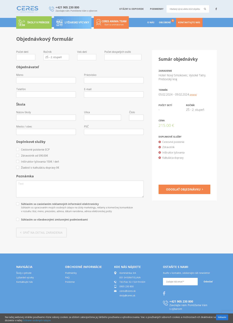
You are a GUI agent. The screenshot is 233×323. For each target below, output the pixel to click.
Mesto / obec (24, 126)
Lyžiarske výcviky (72, 22)
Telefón (21, 89)
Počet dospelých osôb (117, 52)
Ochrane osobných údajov (37, 320)
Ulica (87, 112)
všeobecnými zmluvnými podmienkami (62, 219)
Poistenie (70, 281)
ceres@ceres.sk (127, 290)
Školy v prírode (24, 272)
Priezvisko (90, 75)
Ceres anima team (111, 23)
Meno (19, 75)
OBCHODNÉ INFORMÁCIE (83, 267)
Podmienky (71, 272)
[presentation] (184, 171)
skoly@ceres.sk (127, 295)
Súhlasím (222, 317)
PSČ (86, 126)
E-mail (87, 89)
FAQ (67, 277)
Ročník (47, 52)
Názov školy (23, 112)
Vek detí (82, 52)
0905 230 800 (126, 286)
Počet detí (22, 52)
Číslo (132, 112)
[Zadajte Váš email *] (180, 281)
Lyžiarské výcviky (25, 277)
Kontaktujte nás (24, 281)
